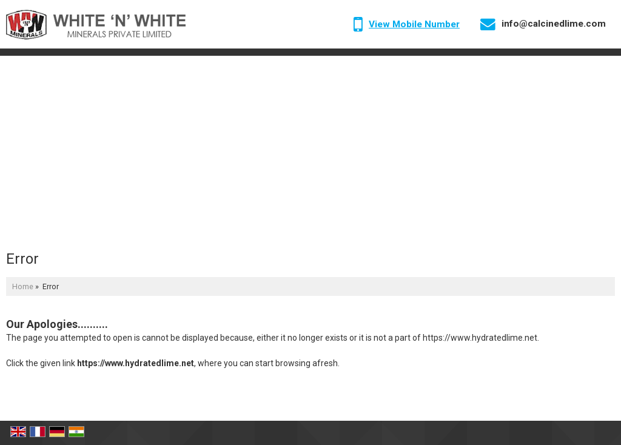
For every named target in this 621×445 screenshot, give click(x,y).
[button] (414, 24)
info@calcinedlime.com (554, 23)
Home (22, 286)
